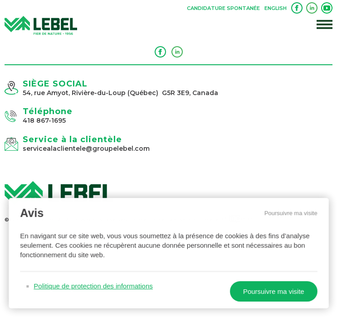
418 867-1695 (44, 120)
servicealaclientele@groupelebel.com (86, 148)
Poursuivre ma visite (288, 214)
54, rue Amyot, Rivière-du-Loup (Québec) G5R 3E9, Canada (120, 93)
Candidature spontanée (223, 8)
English (275, 8)
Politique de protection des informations (94, 286)
